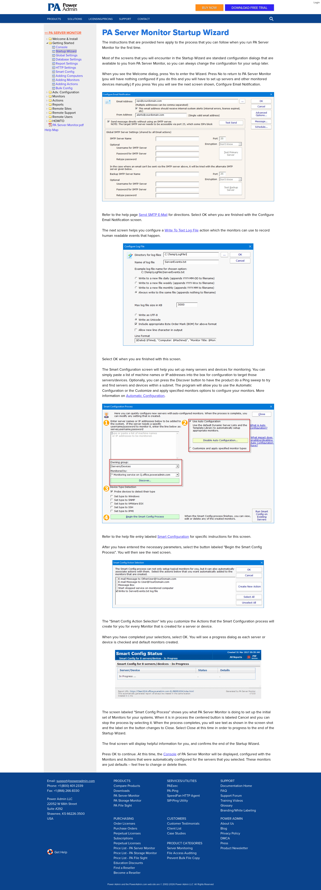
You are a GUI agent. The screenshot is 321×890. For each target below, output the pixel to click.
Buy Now (209, 7)
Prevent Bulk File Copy (183, 858)
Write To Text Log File (182, 230)
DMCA (225, 838)
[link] (61, 47)
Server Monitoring (180, 848)
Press (224, 843)
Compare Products (127, 785)
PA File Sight (123, 805)
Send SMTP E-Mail (153, 214)
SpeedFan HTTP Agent (183, 795)
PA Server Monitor (65, 32)
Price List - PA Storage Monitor (135, 853)
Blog (223, 828)
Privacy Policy (230, 833)
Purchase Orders (125, 828)
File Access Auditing (182, 853)
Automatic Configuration (145, 395)
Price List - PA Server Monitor (134, 848)
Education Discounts (128, 862)
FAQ (223, 790)
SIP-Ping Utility (177, 800)
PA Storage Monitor (127, 800)
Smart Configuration (173, 536)
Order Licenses (124, 823)
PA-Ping (172, 790)
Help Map (51, 130)
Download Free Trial (249, 7)
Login (317, 2)
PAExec (172, 785)
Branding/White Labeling (238, 810)
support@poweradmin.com (76, 780)
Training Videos (231, 800)
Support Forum (231, 795)
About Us (227, 823)
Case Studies (176, 833)
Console (169, 754)
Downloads (122, 790)
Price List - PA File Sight (130, 858)
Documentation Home (236, 785)
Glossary (226, 805)
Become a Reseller (127, 872)
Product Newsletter (234, 848)
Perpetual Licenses (127, 833)
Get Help (57, 852)
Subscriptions (123, 838)
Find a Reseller (124, 867)
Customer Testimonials (183, 823)
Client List (174, 828)
